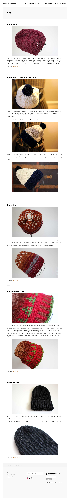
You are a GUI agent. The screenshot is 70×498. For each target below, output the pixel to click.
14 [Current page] (21, 465)
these (37, 156)
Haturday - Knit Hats (16, 66)
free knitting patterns (55, 482)
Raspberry (12, 24)
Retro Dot (12, 205)
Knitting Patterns (11, 474)
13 (19, 465)
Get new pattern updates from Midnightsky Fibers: (53, 474)
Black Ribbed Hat (15, 382)
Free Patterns (10, 477)
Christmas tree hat (16, 291)
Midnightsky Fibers (10, 3)
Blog (8, 479)
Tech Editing (10, 476)
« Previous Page (8, 465)
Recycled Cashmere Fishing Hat (22, 77)
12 (16, 465)
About (8, 472)
